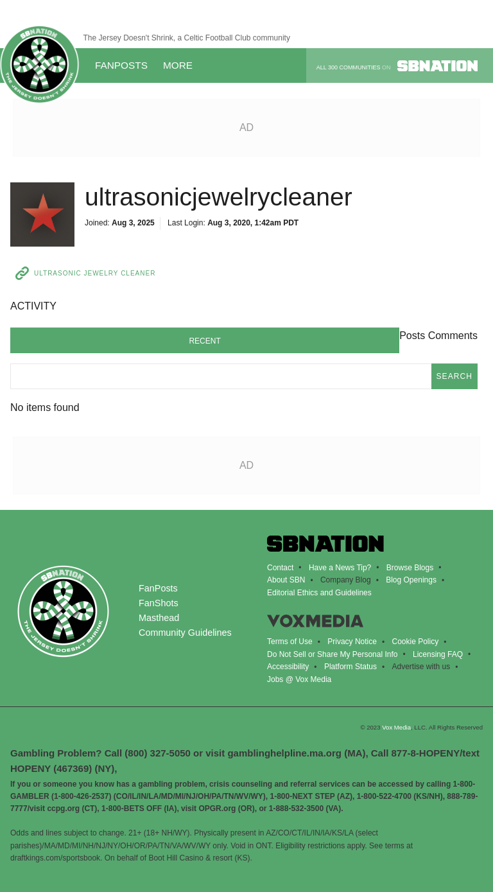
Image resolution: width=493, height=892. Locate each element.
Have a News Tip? (340, 567)
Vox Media (396, 727)
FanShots (158, 603)
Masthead (159, 618)
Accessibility (288, 666)
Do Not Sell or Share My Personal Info (332, 654)
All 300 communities (397, 65)
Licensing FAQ (438, 654)
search (455, 376)
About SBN (286, 579)
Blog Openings (411, 579)
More (182, 65)
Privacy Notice (352, 641)
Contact (280, 567)
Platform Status (350, 666)
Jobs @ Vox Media (299, 679)
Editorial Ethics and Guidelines (319, 592)
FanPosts (121, 65)
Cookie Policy (415, 641)
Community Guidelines (185, 632)
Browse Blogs (409, 567)
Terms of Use (290, 641)
